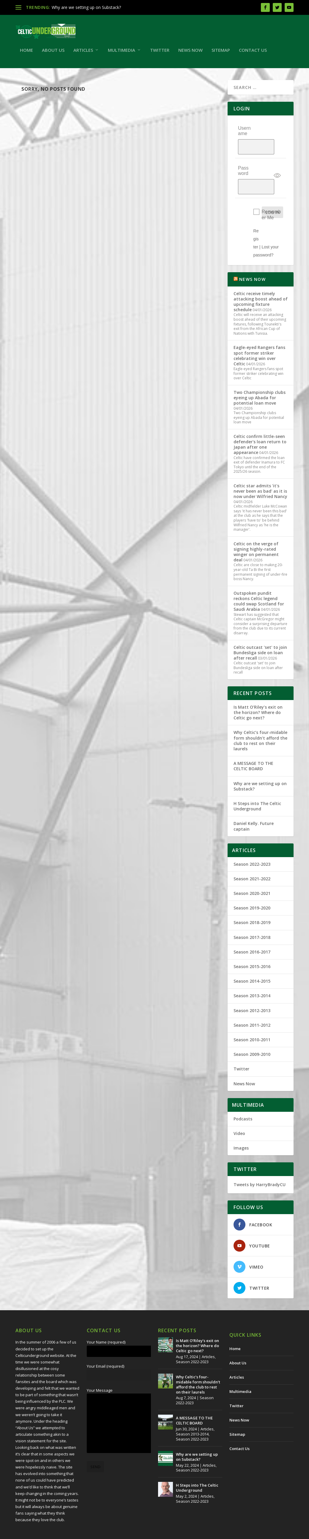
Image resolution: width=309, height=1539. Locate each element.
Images (241, 1126)
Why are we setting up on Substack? (86, 7)
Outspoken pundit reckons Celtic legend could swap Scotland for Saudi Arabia (259, 580)
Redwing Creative (124, 1532)
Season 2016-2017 (252, 930)
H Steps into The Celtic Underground (257, 784)
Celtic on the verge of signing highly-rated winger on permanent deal (256, 530)
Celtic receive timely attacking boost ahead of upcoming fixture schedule (261, 280)
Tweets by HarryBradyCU (260, 1163)
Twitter (159, 53)
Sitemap (221, 53)
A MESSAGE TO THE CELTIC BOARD (253, 744)
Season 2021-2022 (252, 857)
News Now (190, 53)
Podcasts (243, 1097)
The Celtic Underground (44, 1532)
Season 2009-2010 (252, 1033)
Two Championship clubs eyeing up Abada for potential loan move (260, 376)
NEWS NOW (252, 257)
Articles (83, 53)
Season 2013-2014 (252, 974)
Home (26, 53)
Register (256, 217)
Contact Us (253, 53)
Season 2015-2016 (252, 945)
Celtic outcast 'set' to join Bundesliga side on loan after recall (260, 631)
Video (239, 1112)
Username (244, 133)
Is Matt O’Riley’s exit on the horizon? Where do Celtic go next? (258, 691)
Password (243, 161)
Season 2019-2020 (252, 886)
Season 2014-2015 (252, 959)
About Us (53, 53)
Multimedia (121, 53)
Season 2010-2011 (252, 1018)
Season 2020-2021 (252, 872)
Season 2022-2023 (252, 842)
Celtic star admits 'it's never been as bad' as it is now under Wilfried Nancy (260, 469)
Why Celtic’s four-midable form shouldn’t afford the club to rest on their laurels (260, 719)
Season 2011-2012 (252, 1003)
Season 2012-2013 (252, 989)
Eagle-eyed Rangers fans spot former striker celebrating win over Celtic (259, 334)
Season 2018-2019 (252, 901)
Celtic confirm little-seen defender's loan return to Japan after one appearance (260, 423)
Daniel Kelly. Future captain (254, 804)
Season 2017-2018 (252, 915)
